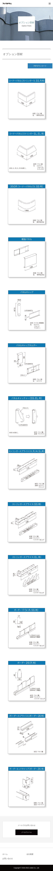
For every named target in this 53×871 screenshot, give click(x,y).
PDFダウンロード (40, 66)
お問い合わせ (7, 859)
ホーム (5, 854)
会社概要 (29, 854)
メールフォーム (26, 832)
